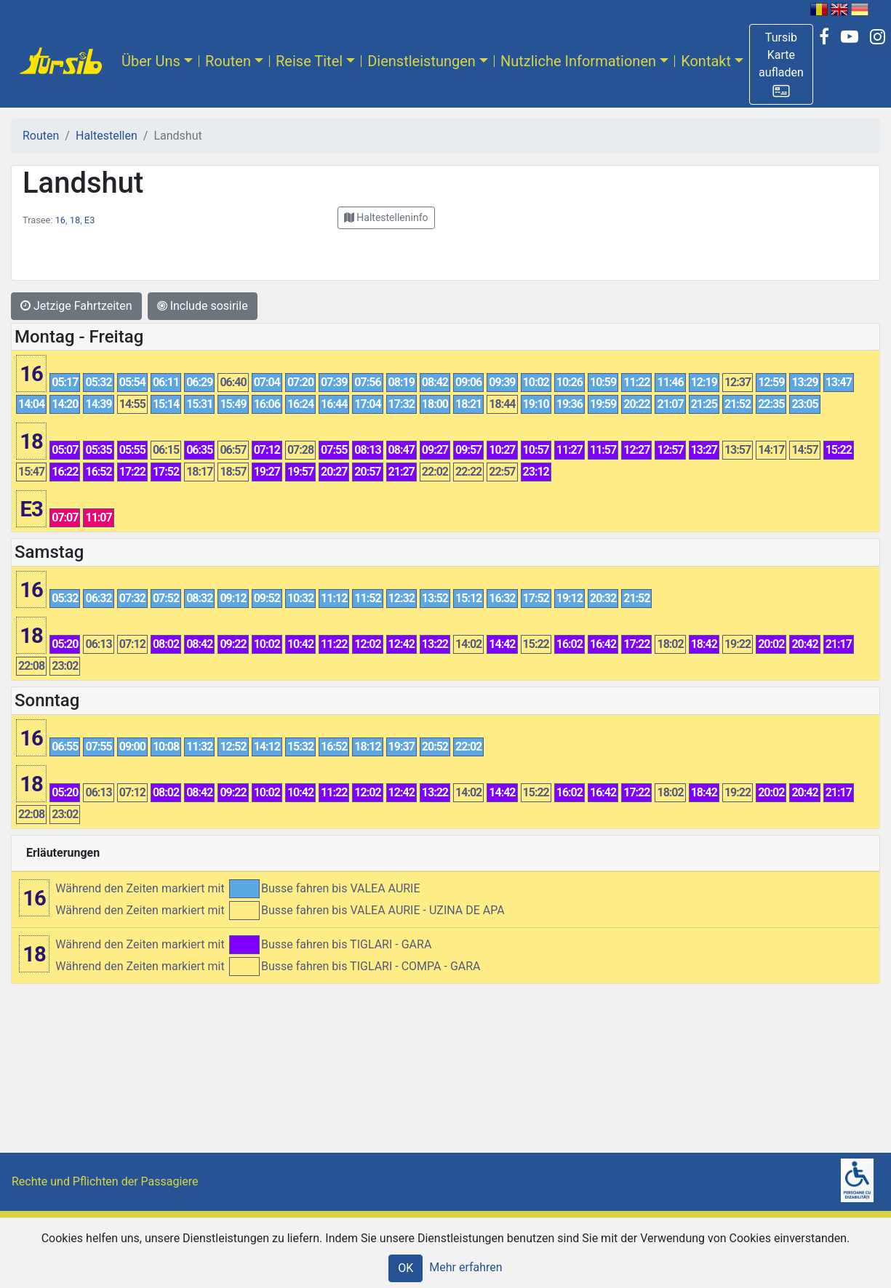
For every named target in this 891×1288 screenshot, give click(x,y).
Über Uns (150, 61)
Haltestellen (106, 136)
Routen (228, 61)
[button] (781, 64)
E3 (89, 220)
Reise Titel (309, 61)
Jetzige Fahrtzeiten (76, 306)
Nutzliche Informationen (578, 61)
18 (75, 220)
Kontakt (706, 61)
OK (405, 1268)
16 (60, 220)
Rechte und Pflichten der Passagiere (105, 1181)
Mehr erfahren (465, 1267)
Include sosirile (202, 306)
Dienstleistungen (421, 61)
